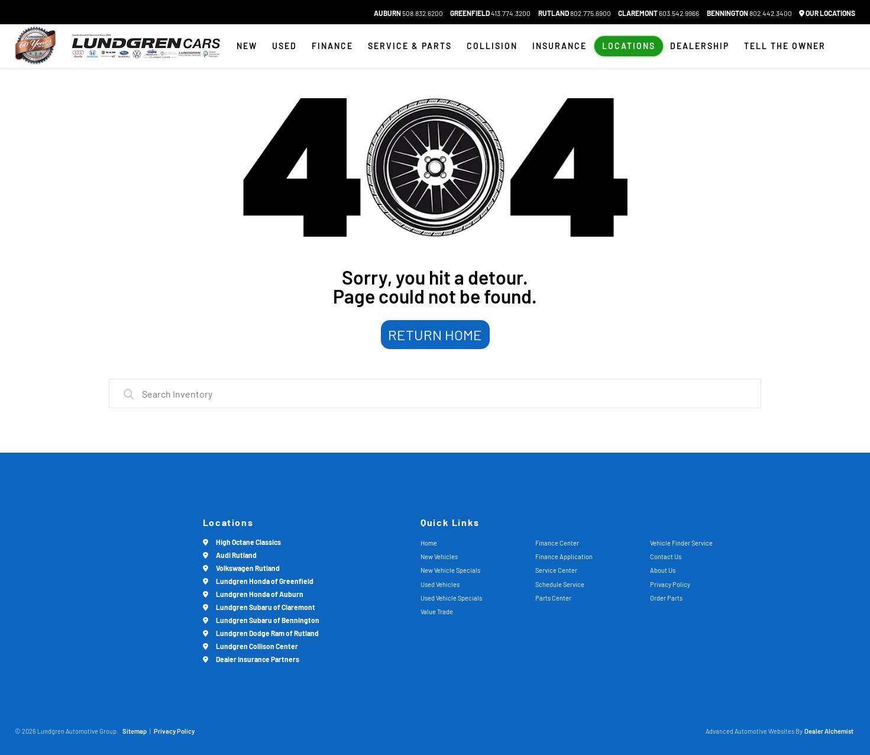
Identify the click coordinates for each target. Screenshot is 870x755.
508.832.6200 (408, 13)
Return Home (435, 334)
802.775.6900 (574, 13)
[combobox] (435, 393)
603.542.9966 (658, 13)
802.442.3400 (749, 13)
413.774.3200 (490, 13)
